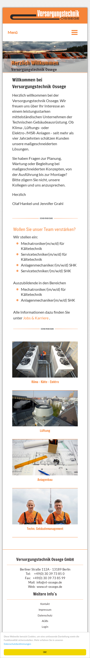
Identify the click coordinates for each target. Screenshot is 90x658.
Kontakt (45, 603)
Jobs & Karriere (36, 318)
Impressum (45, 609)
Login (45, 626)
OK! (45, 652)
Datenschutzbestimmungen (17, 644)
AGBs (45, 620)
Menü (13, 32)
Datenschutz (45, 615)
